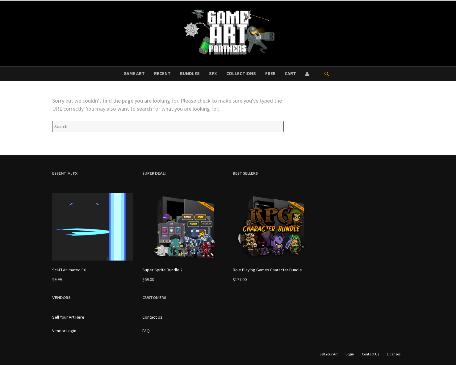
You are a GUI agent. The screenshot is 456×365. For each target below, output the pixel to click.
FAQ (146, 330)
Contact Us (152, 317)
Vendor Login (64, 330)
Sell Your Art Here (68, 317)
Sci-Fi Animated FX (69, 270)
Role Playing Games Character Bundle (267, 270)
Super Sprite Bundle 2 (162, 270)
